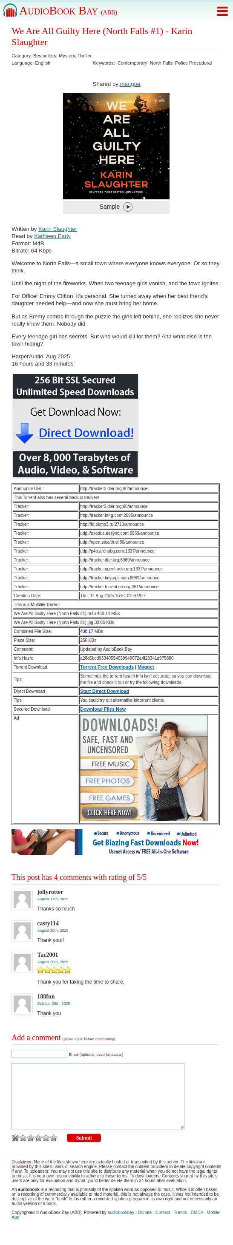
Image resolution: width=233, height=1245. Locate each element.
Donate (145, 1225)
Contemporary (132, 62)
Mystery (67, 55)
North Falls (161, 62)
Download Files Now (103, 709)
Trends (180, 1225)
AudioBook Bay (68, 10)
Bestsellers (44, 55)
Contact (162, 1225)
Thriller (85, 55)
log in (79, 1039)
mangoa (130, 84)
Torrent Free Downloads (107, 666)
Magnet (146, 666)
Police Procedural (193, 62)
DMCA (197, 1225)
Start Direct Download (104, 691)
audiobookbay (121, 1225)
